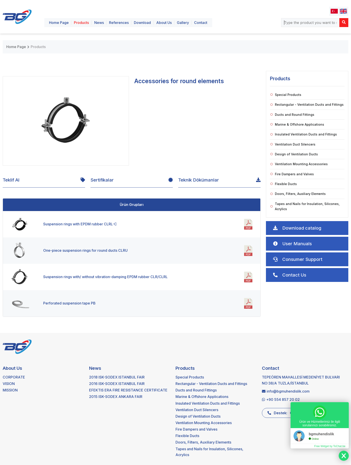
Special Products (285, 95)
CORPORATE (14, 377)
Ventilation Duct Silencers (292, 144)
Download (142, 22)
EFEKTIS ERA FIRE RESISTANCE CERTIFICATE (128, 390)
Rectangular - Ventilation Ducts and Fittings (307, 104)
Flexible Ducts (283, 184)
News (99, 22)
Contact (200, 22)
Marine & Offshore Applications (297, 124)
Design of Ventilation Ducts (294, 154)
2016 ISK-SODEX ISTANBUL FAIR (117, 383)
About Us (164, 22)
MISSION (10, 390)
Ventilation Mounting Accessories (299, 164)
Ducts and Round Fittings (292, 114)
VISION (9, 383)
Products (81, 22)
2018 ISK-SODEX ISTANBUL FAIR (117, 377)
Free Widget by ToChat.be (329, 446)
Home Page (59, 22)
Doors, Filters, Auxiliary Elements (298, 194)
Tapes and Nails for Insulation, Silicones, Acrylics (305, 206)
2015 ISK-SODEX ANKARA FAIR (115, 396)
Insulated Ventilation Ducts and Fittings (303, 134)
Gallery (183, 22)
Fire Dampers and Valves (292, 174)
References (119, 22)
